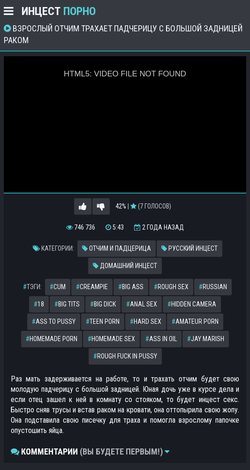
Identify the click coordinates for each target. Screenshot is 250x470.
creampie (92, 287)
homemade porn (51, 339)
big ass (131, 287)
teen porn (103, 321)
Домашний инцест (125, 265)
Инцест (59, 11)
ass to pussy (54, 321)
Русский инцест (189, 248)
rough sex (171, 287)
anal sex (141, 304)
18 (39, 304)
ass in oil (161, 339)
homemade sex (111, 339)
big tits (67, 304)
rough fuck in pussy (125, 356)
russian (213, 287)
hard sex (145, 321)
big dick (103, 304)
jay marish (205, 339)
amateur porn (195, 321)
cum (58, 287)
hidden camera (191, 304)
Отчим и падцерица (116, 248)
